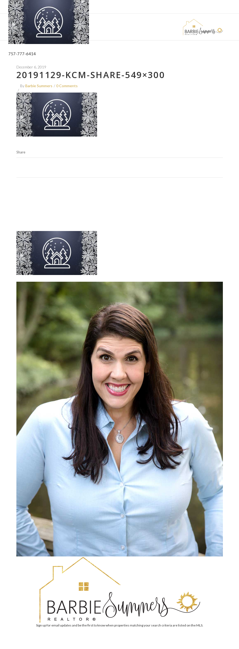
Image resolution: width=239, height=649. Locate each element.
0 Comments (67, 85)
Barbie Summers (38, 85)
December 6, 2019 (31, 67)
